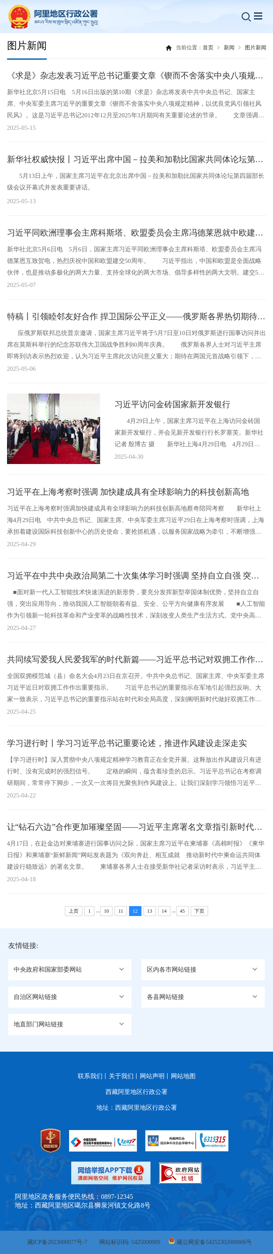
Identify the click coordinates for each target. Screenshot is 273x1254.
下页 (199, 911)
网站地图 (183, 1076)
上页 (74, 911)
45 (182, 911)
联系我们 (90, 1076)
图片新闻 (255, 47)
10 (106, 911)
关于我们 (121, 1076)
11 (120, 911)
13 (149, 911)
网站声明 (152, 1076)
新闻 (229, 47)
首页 (208, 47)
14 (164, 911)
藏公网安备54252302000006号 (214, 1242)
